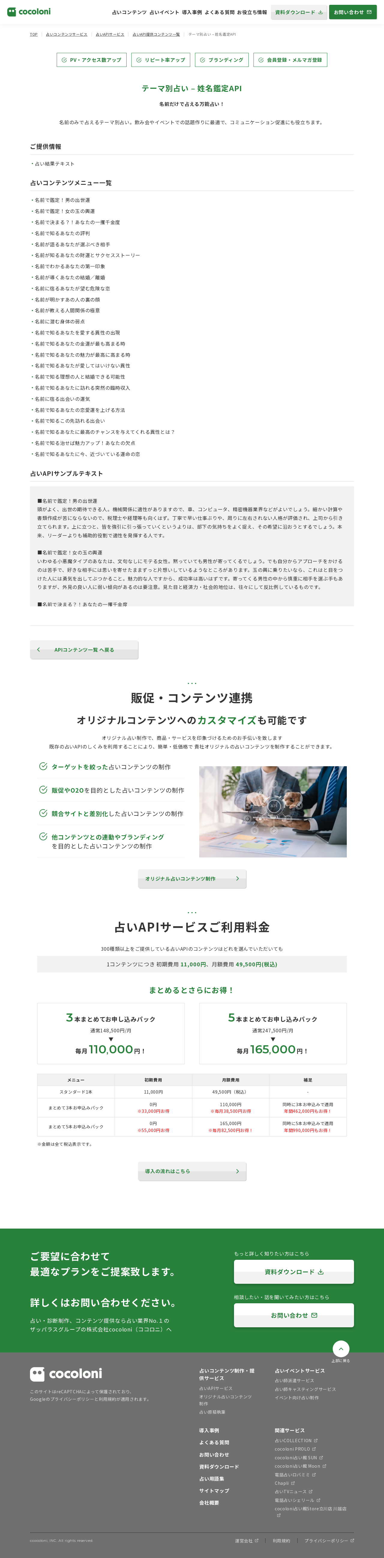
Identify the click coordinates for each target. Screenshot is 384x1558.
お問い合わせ (214, 1454)
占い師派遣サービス (294, 1380)
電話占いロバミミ (295, 1475)
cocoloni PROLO (295, 1449)
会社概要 (209, 1502)
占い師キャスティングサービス (305, 1389)
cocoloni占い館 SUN (299, 1457)
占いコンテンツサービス (66, 34)
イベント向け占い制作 (297, 1397)
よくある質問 (220, 12)
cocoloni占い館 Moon (300, 1466)
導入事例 (192, 12)
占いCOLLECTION (296, 1440)
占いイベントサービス (300, 1370)
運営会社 (246, 1540)
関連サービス (290, 1430)
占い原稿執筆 (212, 1412)
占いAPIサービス (110, 34)
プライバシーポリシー (72, 1399)
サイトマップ (214, 1490)
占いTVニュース (293, 1491)
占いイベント (164, 12)
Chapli (285, 1483)
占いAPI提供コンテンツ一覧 (156, 34)
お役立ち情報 (252, 12)
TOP (34, 34)
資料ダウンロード (219, 1466)
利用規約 (107, 1399)
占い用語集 (211, 1478)
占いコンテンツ (129, 12)
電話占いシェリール (297, 1500)
